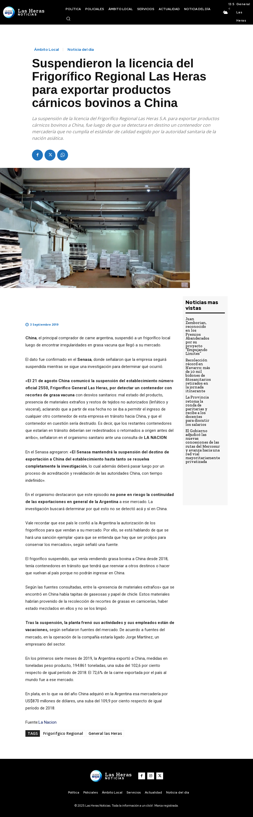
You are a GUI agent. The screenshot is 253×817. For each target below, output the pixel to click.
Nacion (50, 722)
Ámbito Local (46, 49)
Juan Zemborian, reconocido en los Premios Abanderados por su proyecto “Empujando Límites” (197, 333)
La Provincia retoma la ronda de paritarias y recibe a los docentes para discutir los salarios (197, 400)
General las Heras (105, 733)
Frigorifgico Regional (63, 733)
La (41, 722)
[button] (68, 18)
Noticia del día (80, 49)
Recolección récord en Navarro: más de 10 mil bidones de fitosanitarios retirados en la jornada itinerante (198, 367)
